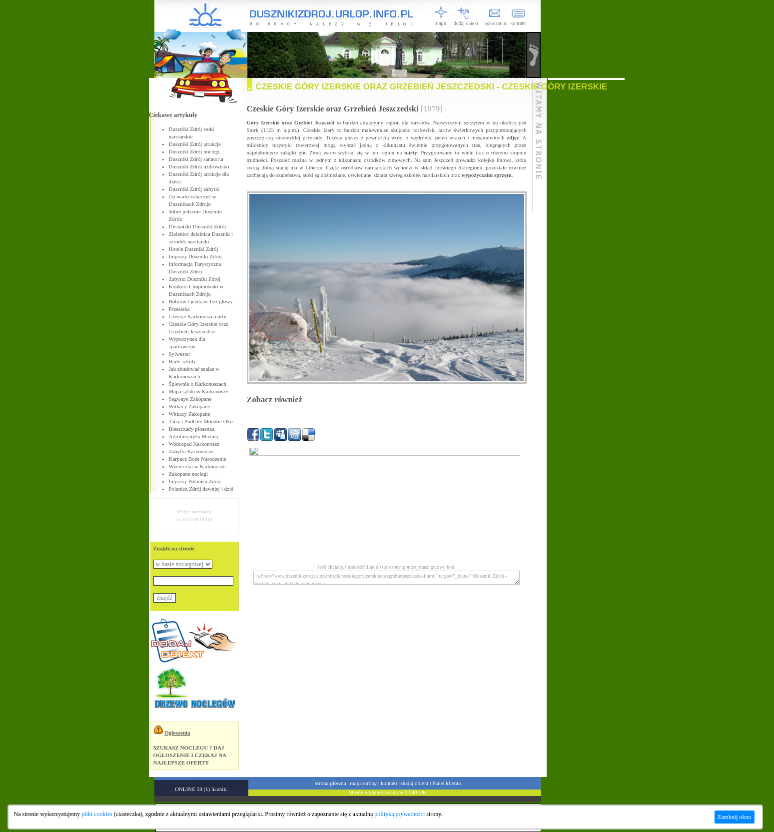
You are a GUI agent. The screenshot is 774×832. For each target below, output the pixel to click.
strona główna (330, 783)
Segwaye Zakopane (190, 399)
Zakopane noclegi (188, 474)
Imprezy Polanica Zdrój (195, 481)
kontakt (389, 783)
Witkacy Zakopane (189, 406)
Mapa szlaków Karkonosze (198, 391)
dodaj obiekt (415, 783)
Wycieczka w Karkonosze (197, 466)
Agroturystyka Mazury (194, 436)
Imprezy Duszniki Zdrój (195, 256)
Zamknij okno (735, 817)
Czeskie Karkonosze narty (197, 316)
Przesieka (179, 309)
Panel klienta (446, 783)
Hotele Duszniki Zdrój (193, 249)
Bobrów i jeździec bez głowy (201, 301)
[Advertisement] (586, 230)
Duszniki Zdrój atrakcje (195, 144)
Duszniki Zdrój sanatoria (196, 159)
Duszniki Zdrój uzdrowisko (199, 166)
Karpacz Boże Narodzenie (197, 459)
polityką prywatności (399, 814)
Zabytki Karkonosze (191, 451)
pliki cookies (96, 814)
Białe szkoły (182, 361)
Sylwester (179, 354)
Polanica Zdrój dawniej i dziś (201, 489)
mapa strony (363, 783)
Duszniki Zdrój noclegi (194, 151)
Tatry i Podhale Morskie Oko (201, 421)
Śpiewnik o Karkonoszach (197, 384)
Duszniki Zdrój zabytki (194, 189)
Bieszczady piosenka (192, 429)
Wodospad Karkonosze (194, 444)
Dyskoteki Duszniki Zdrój (197, 226)
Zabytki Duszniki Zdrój (195, 279)
